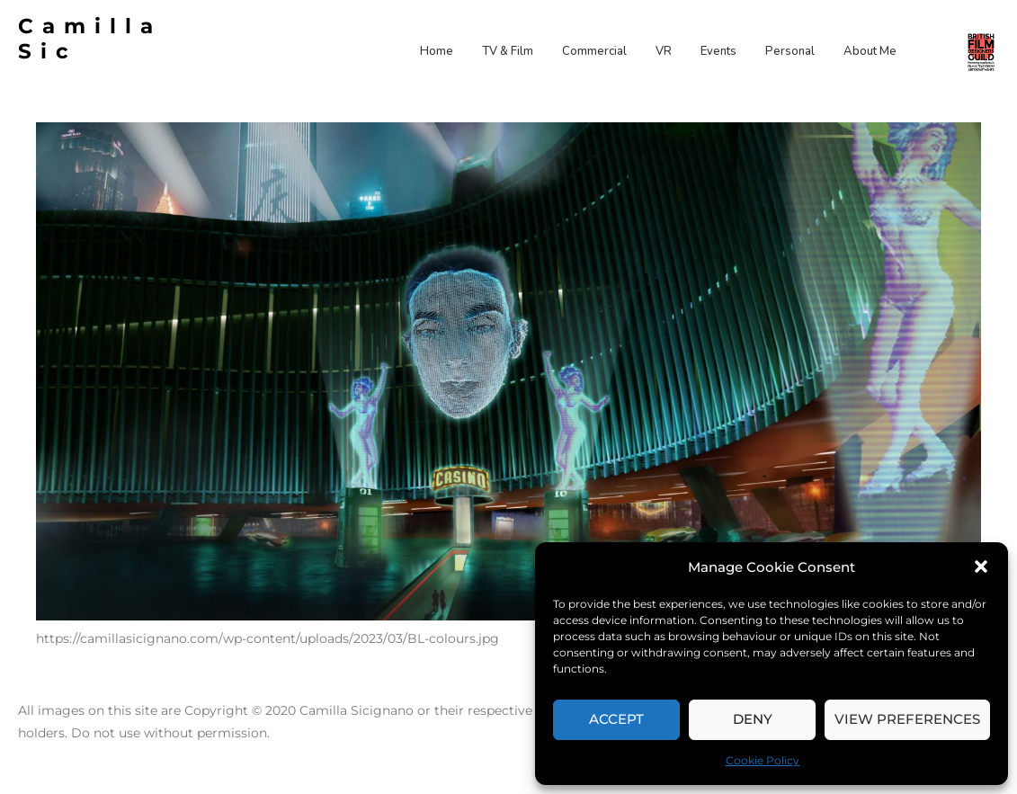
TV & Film (507, 51)
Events (718, 51)
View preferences (907, 718)
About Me (870, 51)
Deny (752, 718)
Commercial (594, 51)
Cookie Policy (762, 760)
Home (436, 51)
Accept (616, 718)
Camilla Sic (90, 38)
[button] (981, 566)
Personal (790, 51)
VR (664, 51)
